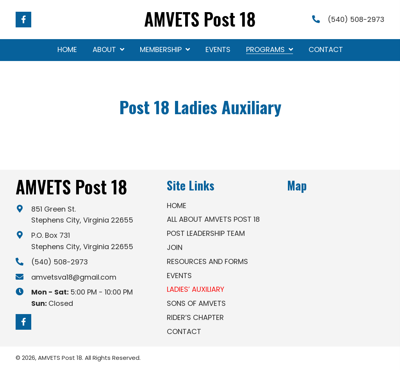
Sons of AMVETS (196, 303)
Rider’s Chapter (195, 317)
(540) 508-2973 (356, 19)
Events (179, 275)
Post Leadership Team (206, 233)
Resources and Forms (207, 261)
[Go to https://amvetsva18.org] (200, 20)
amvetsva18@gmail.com (73, 277)
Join (174, 247)
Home (176, 205)
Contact (184, 331)
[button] (23, 19)
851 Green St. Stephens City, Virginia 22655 (82, 214)
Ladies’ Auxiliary (195, 289)
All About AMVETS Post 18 (213, 219)
